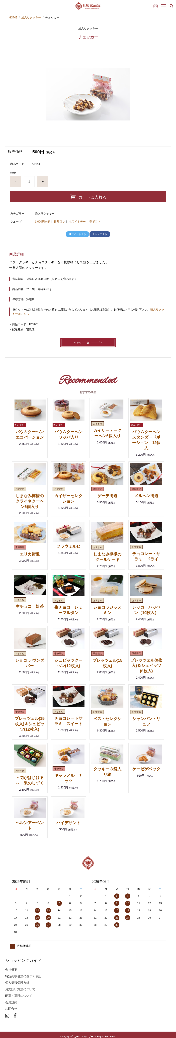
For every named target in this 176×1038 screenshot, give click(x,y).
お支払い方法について (20, 985)
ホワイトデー (77, 221)
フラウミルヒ (68, 545)
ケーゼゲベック (146, 766)
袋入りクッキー (31, 17)
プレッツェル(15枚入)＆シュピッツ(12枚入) (30, 721)
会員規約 (11, 998)
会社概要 (11, 966)
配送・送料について (18, 992)
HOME (13, 17)
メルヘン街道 (146, 495)
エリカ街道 (30, 553)
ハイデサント (68, 819)
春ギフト (95, 221)
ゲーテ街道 (107, 495)
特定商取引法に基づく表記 (23, 972)
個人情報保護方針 (17, 979)
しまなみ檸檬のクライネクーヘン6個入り (30, 500)
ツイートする (77, 234)
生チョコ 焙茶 (30, 605)
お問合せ (11, 1005)
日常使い (59, 221)
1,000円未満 (42, 221)
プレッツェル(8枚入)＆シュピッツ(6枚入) (146, 663)
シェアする (100, 234)
